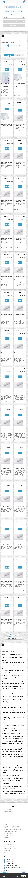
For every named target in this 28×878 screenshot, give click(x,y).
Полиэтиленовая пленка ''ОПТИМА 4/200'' (6, 315)
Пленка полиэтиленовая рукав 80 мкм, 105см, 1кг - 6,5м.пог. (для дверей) (6, 124)
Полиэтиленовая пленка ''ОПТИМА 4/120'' (6, 277)
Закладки (6, 813)
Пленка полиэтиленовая (15, 30)
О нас (7, 11)
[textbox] (14, 17)
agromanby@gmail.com (11, 865)
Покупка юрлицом (14, 14)
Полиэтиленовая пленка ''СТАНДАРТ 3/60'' (6, 544)
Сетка (18, 55)
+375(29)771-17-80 (10, 861)
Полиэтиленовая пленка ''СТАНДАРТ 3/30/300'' (19, 467)
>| (18, 635)
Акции (5, 852)
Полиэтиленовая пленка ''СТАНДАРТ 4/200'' (19, 620)
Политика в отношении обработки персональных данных (12, 827)
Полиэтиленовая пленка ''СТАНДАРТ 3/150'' (19, 429)
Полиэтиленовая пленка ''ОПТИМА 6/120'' (6, 353)
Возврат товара (8, 815)
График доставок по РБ (9, 833)
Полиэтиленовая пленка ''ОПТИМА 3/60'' (19, 201)
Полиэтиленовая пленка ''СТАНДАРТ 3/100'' (19, 391)
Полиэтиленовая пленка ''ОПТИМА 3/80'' (6, 239)
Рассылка (6, 817)
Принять (23, 876)
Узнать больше (15, 876)
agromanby (8, 870)
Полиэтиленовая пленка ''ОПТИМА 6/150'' (19, 353)
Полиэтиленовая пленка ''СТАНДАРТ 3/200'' (6, 467)
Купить (7, 69)
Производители (8, 844)
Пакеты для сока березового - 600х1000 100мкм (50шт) (6, 85)
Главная (4, 30)
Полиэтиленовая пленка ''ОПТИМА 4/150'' (19, 277)
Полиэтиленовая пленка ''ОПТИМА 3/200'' (6, 201)
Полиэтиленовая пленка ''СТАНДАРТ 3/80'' (19, 544)
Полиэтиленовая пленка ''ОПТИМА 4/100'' (19, 239)
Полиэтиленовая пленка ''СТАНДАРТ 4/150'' (6, 620)
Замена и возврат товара (10, 831)
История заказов (8, 811)
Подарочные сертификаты (10, 846)
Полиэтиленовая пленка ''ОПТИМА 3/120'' (6, 163)
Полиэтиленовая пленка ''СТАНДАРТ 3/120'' (6, 429)
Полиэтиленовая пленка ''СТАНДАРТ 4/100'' (6, 582)
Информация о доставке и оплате (12, 829)
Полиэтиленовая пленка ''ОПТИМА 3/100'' (19, 125)
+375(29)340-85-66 (18, 2)
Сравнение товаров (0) (15, 45)
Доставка (13, 11)
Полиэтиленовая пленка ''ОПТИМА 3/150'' (19, 163)
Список (9, 55)
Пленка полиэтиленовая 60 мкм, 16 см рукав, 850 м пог (19, 85)
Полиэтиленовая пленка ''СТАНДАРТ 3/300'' (6, 505)
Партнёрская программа (10, 848)
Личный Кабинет (8, 809)
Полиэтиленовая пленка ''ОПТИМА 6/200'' (6, 391)
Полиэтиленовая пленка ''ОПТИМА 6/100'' (19, 315)
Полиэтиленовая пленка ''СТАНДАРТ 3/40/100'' (19, 505)
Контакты (19, 11)
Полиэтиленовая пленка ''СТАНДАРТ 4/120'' (19, 582)
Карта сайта (7, 850)
